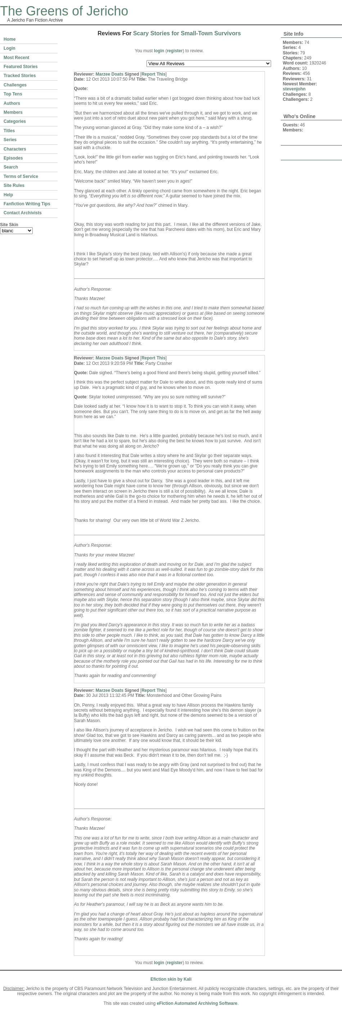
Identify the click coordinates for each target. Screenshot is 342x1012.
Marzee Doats (109, 74)
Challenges (15, 85)
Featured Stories (21, 66)
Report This (153, 74)
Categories (15, 121)
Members (13, 112)
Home (9, 39)
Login (9, 48)
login (159, 50)
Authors (12, 103)
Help (8, 194)
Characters (15, 149)
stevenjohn (294, 88)
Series (10, 139)
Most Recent (16, 57)
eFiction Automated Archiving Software (197, 1003)
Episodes (13, 158)
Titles (9, 130)
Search (11, 167)
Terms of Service (21, 176)
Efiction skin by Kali (171, 979)
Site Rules (14, 185)
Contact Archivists (23, 212)
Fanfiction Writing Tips (27, 203)
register (175, 50)
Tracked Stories (20, 75)
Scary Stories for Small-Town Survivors (187, 33)
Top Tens (13, 94)
